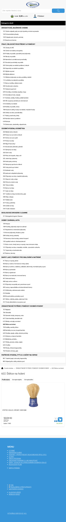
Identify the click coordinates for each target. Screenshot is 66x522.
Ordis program (15, 458)
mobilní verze (14, 494)
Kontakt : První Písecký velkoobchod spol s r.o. (28, 455)
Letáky (11, 457)
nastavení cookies (16, 489)
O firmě (12, 451)
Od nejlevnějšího (17, 379)
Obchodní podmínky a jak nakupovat (23, 460)
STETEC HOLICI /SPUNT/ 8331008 (14, 410)
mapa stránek (14, 468)
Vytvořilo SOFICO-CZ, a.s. (17, 513)
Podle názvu (6, 379)
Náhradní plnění (15, 453)
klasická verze (15, 492)
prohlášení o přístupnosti (20, 487)
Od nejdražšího (28, 379)
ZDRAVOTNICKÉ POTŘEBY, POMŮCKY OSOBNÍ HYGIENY (32, 368)
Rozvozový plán (15, 464)
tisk (12, 485)
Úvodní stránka (8, 368)
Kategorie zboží (33, 23)
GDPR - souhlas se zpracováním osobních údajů (27, 462)
